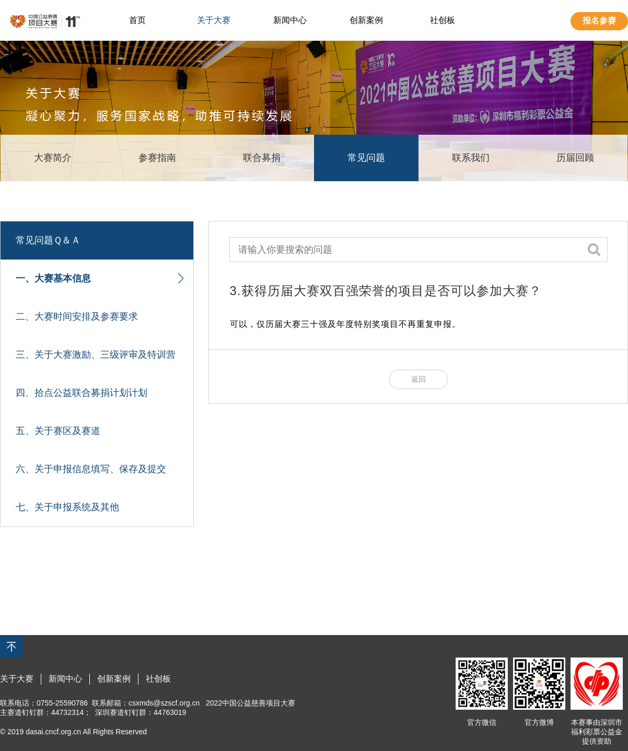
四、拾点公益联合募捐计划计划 (81, 393)
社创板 (442, 20)
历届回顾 (575, 157)
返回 (418, 379)
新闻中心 (290, 20)
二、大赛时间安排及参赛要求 (77, 316)
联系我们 (471, 157)
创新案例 (366, 20)
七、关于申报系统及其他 (67, 507)
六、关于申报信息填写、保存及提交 (91, 469)
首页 (137, 20)
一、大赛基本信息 (99, 278)
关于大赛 (213, 20)
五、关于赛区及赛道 (58, 431)
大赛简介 (53, 157)
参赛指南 (157, 157)
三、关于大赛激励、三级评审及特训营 (96, 354)
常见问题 (366, 157)
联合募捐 (262, 157)
